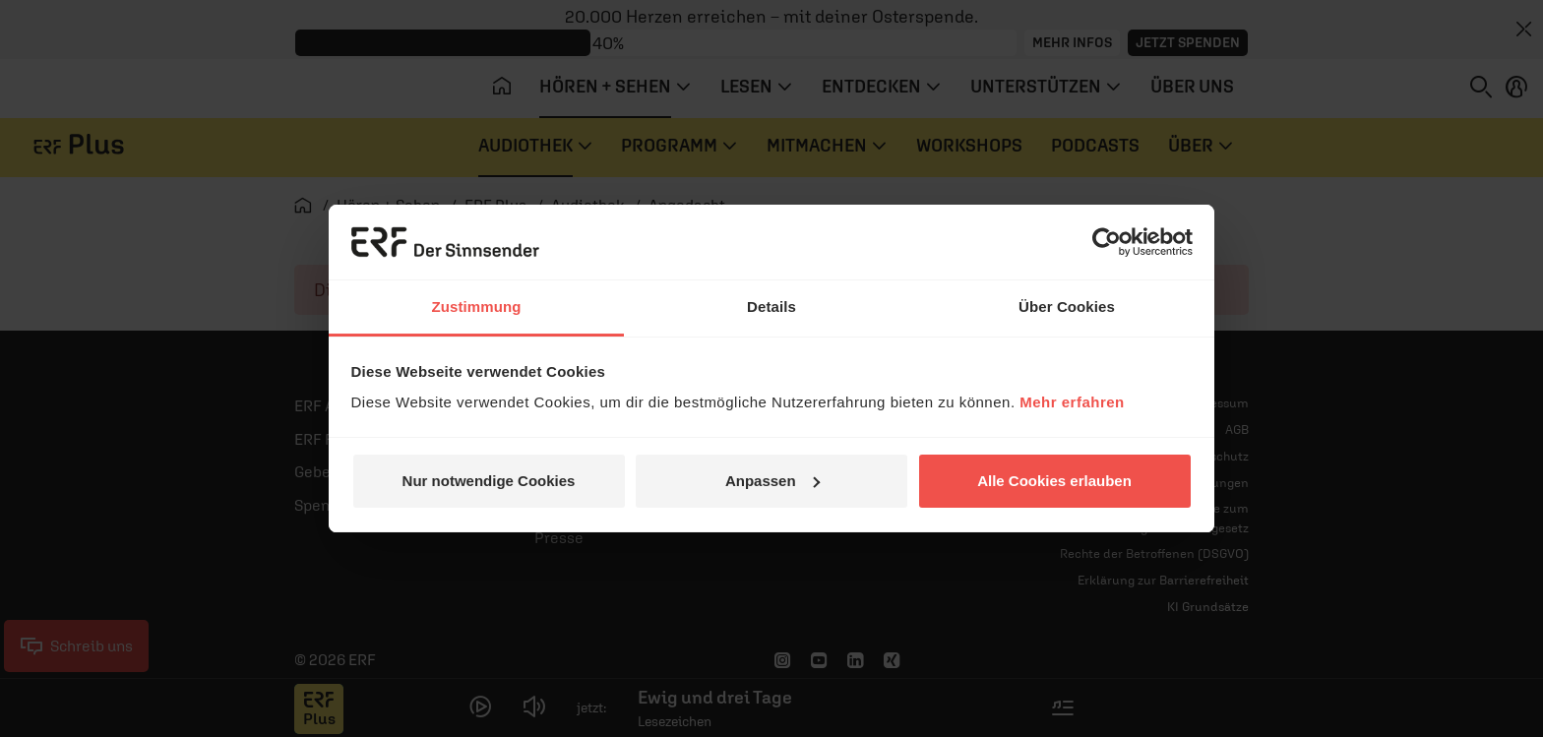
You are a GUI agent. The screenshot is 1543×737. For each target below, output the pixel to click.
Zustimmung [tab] (477, 306)
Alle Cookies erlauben (1054, 480)
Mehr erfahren (1072, 402)
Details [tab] (771, 306)
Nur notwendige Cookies (489, 480)
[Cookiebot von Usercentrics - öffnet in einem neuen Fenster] (1106, 242)
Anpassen (772, 480)
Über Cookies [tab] (1066, 306)
